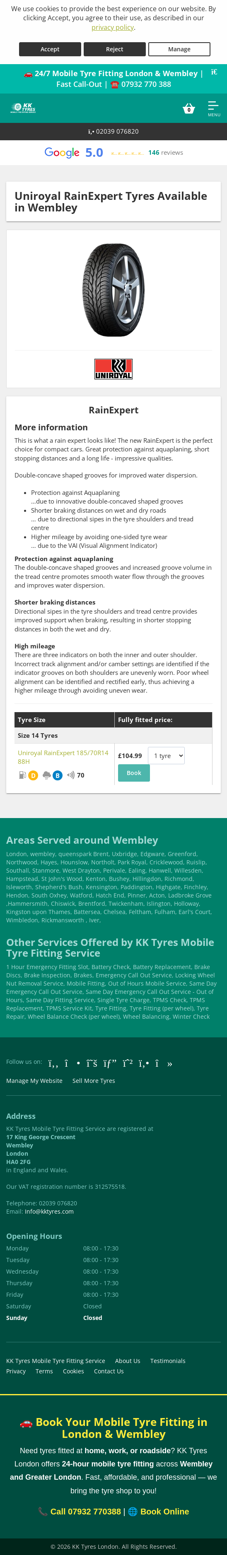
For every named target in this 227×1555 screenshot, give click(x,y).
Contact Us (109, 1371)
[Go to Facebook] (53, 1062)
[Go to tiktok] (163, 1062)
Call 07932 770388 (86, 1511)
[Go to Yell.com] (144, 1062)
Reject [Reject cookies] (114, 49)
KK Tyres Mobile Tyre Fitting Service (55, 1361)
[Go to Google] (110, 1062)
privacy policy (113, 27)
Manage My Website (34, 1081)
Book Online (164, 1511)
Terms (44, 1371)
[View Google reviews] (113, 152)
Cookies (73, 1371)
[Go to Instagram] (72, 1062)
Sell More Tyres (93, 1081)
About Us (127, 1361)
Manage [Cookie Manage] (179, 49)
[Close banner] (217, 72)
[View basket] (188, 108)
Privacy (16, 1371)
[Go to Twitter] (92, 1062)
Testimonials (168, 1361)
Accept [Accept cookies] (50, 49)
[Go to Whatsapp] (128, 1062)
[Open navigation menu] (214, 108)
